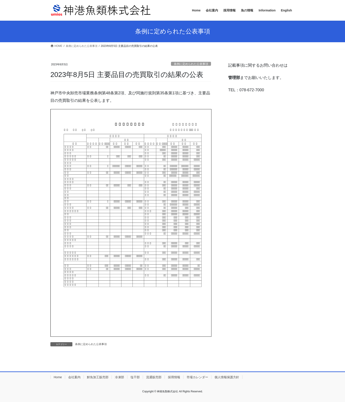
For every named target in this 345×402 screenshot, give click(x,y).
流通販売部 (153, 377)
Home (58, 377)
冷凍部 (119, 377)
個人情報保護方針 (227, 377)
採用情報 (174, 377)
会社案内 (74, 377)
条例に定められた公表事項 (191, 64)
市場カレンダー (197, 377)
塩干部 (135, 377)
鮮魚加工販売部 (97, 377)
